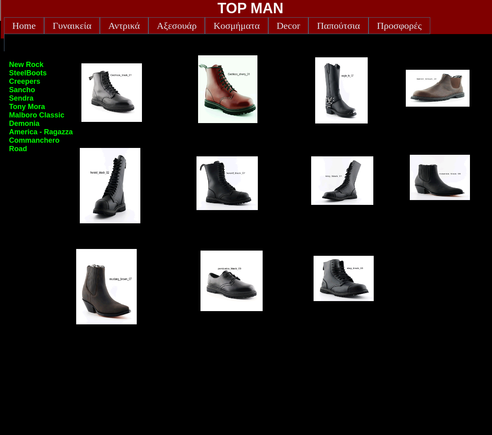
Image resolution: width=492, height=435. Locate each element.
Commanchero (34, 140)
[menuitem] (24, 25)
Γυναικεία (72, 25)
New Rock (26, 65)
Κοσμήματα (236, 25)
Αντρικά (124, 25)
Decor (288, 25)
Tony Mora (27, 107)
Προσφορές (399, 25)
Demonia (24, 123)
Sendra (21, 98)
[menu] (41, 107)
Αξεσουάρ (176, 25)
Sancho (22, 90)
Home (24, 25)
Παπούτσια (338, 25)
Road (18, 149)
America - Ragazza (41, 132)
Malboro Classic (37, 115)
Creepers (24, 81)
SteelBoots (28, 73)
